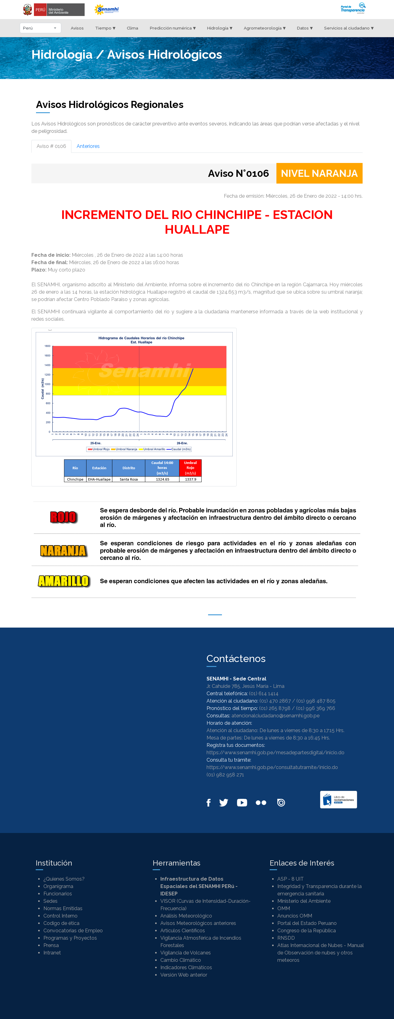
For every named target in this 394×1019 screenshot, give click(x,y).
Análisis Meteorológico (186, 916)
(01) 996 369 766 (315, 708)
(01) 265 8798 (275, 708)
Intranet (52, 953)
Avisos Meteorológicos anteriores (198, 923)
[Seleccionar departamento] (40, 28)
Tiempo (105, 28)
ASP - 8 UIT (290, 879)
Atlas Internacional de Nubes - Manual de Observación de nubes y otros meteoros (320, 952)
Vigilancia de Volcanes (185, 953)
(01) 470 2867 (275, 701)
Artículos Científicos (182, 931)
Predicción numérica (173, 28)
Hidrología (219, 28)
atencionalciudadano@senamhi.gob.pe (275, 716)
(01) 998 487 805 (316, 701)
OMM (283, 908)
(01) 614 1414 (264, 693)
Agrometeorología (265, 28)
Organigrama (58, 886)
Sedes (50, 901)
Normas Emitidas (62, 908)
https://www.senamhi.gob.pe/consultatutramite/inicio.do (272, 767)
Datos (305, 28)
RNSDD (286, 938)
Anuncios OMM (294, 916)
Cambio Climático (180, 960)
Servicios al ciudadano (349, 28)
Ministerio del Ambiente (304, 901)
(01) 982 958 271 (225, 775)
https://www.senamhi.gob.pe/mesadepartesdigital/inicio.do (275, 752)
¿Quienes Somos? (64, 879)
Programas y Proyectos (70, 938)
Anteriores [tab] (88, 146)
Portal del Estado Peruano (307, 923)
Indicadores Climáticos (186, 967)
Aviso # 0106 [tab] (51, 146)
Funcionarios (57, 894)
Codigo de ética (61, 923)
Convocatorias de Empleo (73, 931)
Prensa (51, 945)
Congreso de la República (306, 931)
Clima (132, 28)
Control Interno (60, 916)
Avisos (77, 28)
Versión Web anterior (183, 975)
